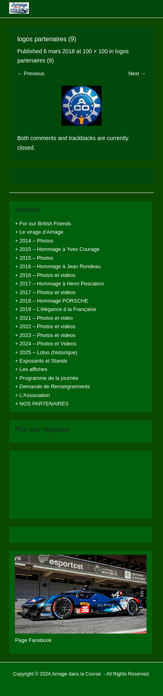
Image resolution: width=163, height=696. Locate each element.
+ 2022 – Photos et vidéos (45, 326)
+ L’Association (32, 395)
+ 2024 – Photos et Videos (45, 344)
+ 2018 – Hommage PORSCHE (51, 301)
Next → (137, 73)
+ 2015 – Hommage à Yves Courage (57, 249)
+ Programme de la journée (46, 378)
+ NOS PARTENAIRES (42, 404)
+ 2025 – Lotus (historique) (46, 352)
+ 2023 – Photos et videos (45, 335)
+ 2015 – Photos (34, 258)
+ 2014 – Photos (34, 241)
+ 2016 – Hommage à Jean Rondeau (58, 266)
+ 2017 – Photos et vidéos (45, 292)
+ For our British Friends (43, 224)
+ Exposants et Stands (41, 361)
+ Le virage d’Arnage (39, 232)
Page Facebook (33, 640)
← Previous (30, 73)
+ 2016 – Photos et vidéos (45, 275)
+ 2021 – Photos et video (44, 318)
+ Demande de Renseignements (52, 386)
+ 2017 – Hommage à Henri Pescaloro (59, 284)
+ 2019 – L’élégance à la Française (55, 309)
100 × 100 (95, 51)
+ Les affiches (31, 369)
